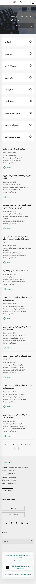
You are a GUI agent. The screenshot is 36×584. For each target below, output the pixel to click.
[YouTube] (22, 523)
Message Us (12, 483)
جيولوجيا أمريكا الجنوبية (12, 125)
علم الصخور (8, 54)
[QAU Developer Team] (18, 567)
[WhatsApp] (16, 523)
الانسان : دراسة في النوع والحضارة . (16, 270)
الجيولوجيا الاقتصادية (11, 66)
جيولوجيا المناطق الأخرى (12, 137)
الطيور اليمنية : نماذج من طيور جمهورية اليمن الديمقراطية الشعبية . (17, 206)
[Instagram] (11, 523)
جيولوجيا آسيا (9, 89)
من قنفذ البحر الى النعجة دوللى (14, 148)
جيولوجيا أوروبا (9, 77)
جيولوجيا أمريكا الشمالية (12, 113)
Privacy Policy (18, 561)
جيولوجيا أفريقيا (9, 101)
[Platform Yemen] (18, 574)
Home (13, 16)
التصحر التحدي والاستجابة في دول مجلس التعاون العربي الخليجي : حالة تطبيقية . (16, 239)
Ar (21, 2)
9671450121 (12, 471)
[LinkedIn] (27, 523)
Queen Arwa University (15, 555)
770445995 (12, 477)
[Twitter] (6, 523)
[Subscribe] (31, 541)
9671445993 (12, 474)
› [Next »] (19, 448)
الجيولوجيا (8, 42)
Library (20, 16)
